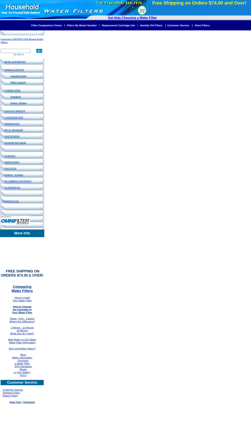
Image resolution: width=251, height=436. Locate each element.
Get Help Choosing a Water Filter (132, 17)
